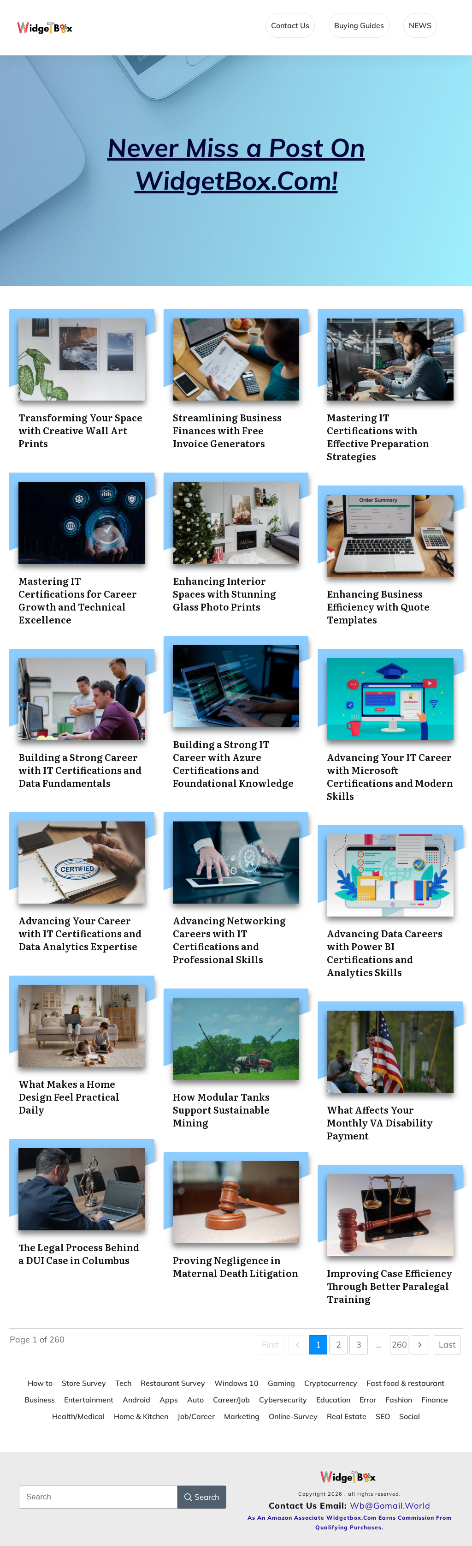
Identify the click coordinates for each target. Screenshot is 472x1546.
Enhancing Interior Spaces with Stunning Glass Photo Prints (224, 593)
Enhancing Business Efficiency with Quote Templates (378, 606)
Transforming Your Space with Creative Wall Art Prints (80, 430)
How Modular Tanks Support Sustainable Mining (221, 1109)
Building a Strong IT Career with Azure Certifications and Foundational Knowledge (233, 763)
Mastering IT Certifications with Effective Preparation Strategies (378, 436)
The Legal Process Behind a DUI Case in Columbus (78, 1253)
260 (399, 1344)
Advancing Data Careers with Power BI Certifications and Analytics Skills (384, 952)
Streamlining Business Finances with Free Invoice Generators (227, 430)
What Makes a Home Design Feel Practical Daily (68, 1096)
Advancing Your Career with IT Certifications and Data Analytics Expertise (80, 933)
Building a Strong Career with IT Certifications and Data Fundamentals (80, 770)
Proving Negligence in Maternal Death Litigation (235, 1266)
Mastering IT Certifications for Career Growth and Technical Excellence (77, 600)
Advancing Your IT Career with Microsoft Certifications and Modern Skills (390, 776)
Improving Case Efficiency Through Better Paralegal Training (389, 1286)
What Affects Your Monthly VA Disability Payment (380, 1122)
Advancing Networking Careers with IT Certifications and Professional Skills (229, 939)
